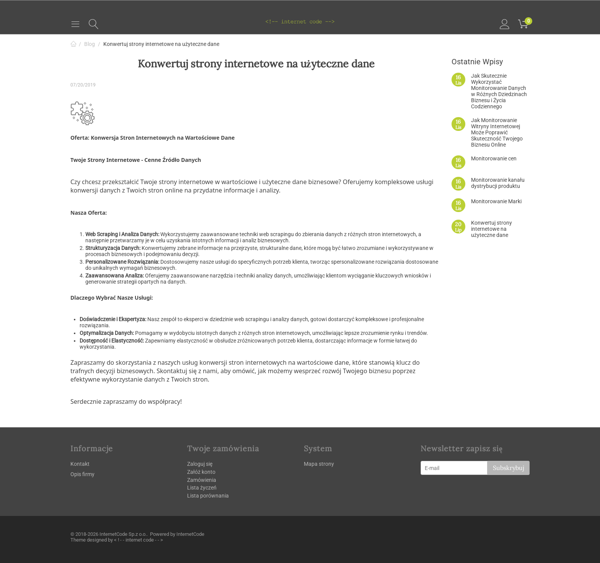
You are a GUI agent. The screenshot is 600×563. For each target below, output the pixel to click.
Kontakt (80, 464)
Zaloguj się (199, 464)
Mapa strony (319, 464)
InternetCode (190, 534)
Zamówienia (201, 480)
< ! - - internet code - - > (138, 540)
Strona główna (73, 44)
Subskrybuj (508, 468)
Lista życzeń (202, 488)
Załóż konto (201, 472)
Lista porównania (208, 496)
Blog (89, 44)
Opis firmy (82, 474)
